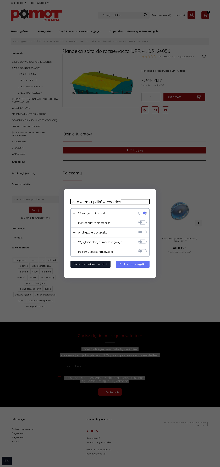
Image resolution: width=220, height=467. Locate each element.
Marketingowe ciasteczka (94, 223)
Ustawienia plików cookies (95, 201)
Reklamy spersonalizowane (95, 251)
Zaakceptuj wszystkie (133, 264)
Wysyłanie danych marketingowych (101, 242)
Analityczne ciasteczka (92, 232)
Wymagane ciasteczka (92, 213)
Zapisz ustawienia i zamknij (90, 264)
